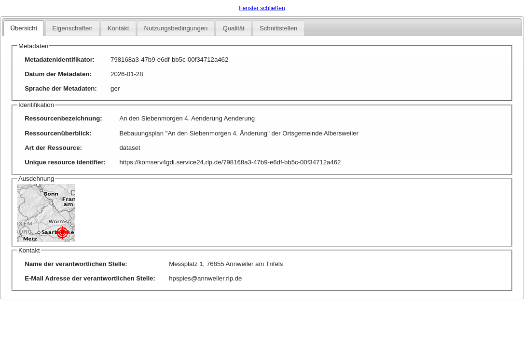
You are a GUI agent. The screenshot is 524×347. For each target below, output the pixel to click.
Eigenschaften (72, 28)
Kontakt (118, 28)
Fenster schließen (262, 8)
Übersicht (23, 28)
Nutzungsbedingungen (175, 28)
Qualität (233, 28)
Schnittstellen (278, 28)
